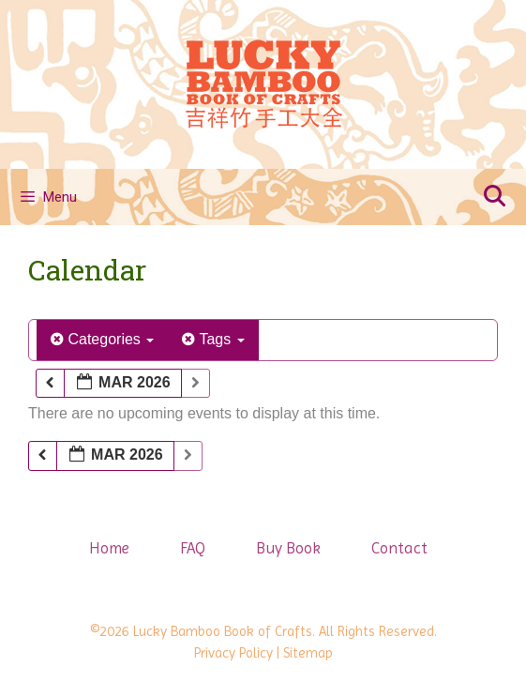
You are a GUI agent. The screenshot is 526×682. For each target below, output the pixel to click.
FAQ (192, 547)
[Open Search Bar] (494, 197)
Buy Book (288, 547)
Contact (399, 547)
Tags (213, 339)
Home (109, 547)
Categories (102, 339)
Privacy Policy (233, 652)
